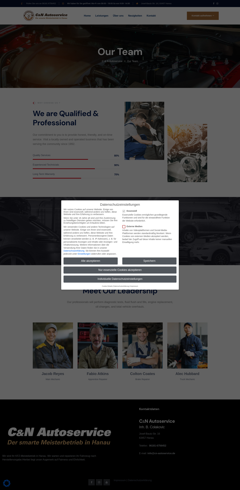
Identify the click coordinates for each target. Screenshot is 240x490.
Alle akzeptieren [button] (90, 259)
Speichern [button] (149, 259)
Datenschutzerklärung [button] (121, 284)
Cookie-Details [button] (107, 284)
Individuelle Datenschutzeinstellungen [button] (120, 277)
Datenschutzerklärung (74, 249)
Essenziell (130, 209)
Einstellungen (84, 252)
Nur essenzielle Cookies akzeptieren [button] (120, 268)
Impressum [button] (134, 284)
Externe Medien (133, 224)
